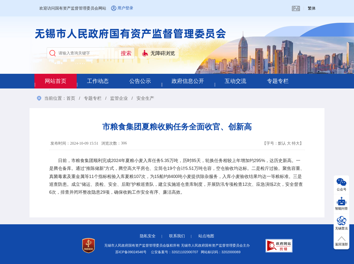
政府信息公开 (188, 81)
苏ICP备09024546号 (131, 252)
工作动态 (98, 81)
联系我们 (177, 236)
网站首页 (55, 81)
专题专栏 (278, 81)
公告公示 (140, 81)
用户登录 (125, 8)
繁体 (312, 8)
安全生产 (145, 98)
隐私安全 (148, 236)
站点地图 (206, 236)
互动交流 (235, 81)
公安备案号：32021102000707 (174, 252)
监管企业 (119, 98)
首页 (70, 98)
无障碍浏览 (162, 53)
